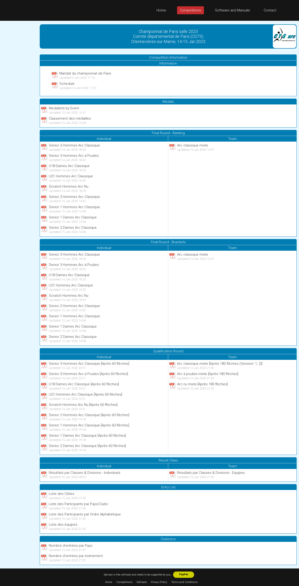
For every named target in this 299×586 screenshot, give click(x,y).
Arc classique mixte (192, 145)
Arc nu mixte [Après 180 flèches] (202, 384)
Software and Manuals (232, 10)
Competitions (190, 10)
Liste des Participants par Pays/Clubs (78, 504)
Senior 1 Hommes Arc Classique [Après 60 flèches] (89, 425)
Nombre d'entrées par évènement (76, 556)
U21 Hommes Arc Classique (71, 176)
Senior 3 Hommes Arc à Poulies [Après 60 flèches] (88, 374)
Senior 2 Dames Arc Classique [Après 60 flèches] (87, 446)
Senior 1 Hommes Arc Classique (74, 207)
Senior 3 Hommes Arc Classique (74, 145)
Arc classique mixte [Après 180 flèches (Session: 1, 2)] (219, 363)
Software (142, 582)
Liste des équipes (63, 524)
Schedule (67, 84)
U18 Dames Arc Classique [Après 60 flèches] (84, 384)
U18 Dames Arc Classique (69, 166)
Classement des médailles (70, 118)
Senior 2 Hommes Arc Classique (74, 197)
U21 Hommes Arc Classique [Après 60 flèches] (85, 394)
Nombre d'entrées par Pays (70, 545)
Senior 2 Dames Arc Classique (73, 227)
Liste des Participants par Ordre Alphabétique (85, 514)
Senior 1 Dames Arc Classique (73, 217)
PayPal (183, 574)
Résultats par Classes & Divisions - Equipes (211, 473)
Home (161, 10)
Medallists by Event (64, 108)
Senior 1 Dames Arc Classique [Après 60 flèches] (87, 435)
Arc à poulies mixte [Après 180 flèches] (207, 374)
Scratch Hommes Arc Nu (68, 186)
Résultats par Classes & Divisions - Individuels (84, 473)
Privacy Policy (159, 582)
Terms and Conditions (184, 582)
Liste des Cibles (61, 494)
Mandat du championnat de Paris (85, 73)
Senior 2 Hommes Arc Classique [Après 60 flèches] (89, 415)
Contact (270, 10)
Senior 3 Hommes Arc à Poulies (74, 156)
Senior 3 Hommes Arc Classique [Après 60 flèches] (89, 363)
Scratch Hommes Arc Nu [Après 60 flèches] (83, 405)
